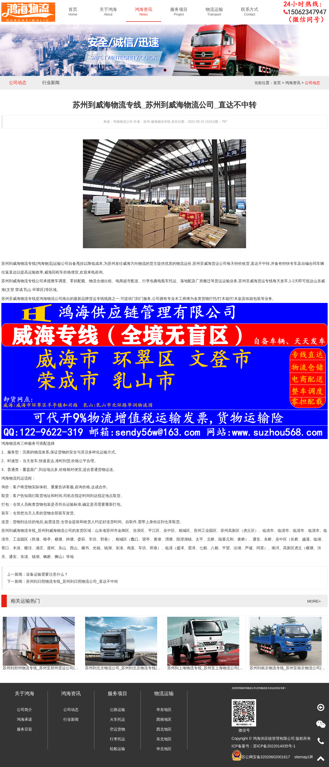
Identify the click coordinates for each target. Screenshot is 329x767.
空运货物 (117, 729)
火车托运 (117, 719)
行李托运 (117, 739)
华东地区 (164, 709)
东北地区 (164, 739)
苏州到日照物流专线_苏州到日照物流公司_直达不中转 (72, 581)
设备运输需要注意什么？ (47, 574)
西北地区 (164, 729)
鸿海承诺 (24, 719)
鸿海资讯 (292, 83)
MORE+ (314, 601)
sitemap (301, 757)
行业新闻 (51, 82)
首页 (277, 83)
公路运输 (117, 709)
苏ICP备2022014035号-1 (274, 746)
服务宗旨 (24, 729)
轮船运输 (117, 749)
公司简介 (24, 709)
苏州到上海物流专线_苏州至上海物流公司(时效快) (209, 668)
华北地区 (164, 749)
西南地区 (164, 719)
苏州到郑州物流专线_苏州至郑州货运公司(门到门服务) (49, 668)
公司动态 (17, 82)
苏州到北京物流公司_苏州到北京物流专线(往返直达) (129, 668)
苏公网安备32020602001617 (265, 757)
